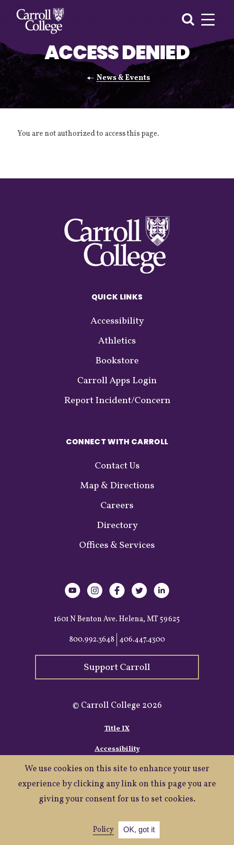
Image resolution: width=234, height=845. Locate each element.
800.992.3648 (91, 639)
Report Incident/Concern (117, 400)
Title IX (117, 729)
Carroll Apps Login (117, 380)
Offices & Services (117, 545)
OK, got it (139, 830)
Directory (117, 525)
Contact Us (117, 466)
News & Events (123, 78)
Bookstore (117, 361)
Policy (103, 830)
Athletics (117, 341)
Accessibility (117, 321)
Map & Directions (117, 486)
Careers (117, 505)
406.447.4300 (142, 639)
